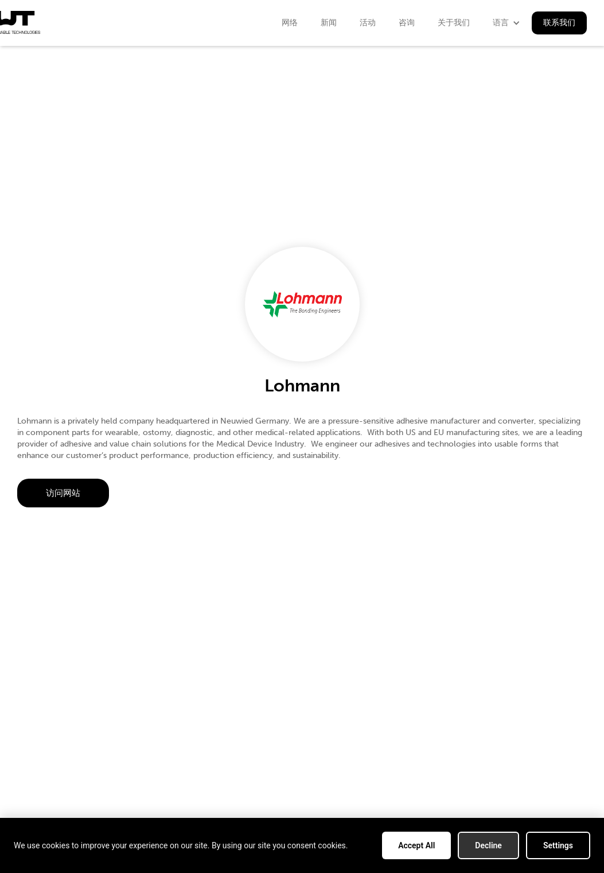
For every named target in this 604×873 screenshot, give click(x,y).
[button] (506, 23)
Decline (488, 845)
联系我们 (559, 23)
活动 (368, 23)
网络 (290, 23)
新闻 (329, 23)
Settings (558, 845)
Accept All (416, 845)
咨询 (407, 23)
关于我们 (454, 23)
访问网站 (63, 493)
